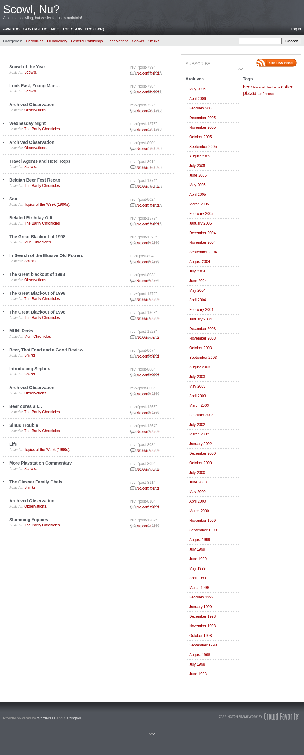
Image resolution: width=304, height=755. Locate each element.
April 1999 (197, 578)
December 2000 (202, 453)
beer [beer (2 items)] (247, 86)
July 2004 (197, 271)
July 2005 (197, 166)
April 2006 (197, 99)
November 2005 (202, 127)
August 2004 (199, 262)
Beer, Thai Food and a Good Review (46, 349)
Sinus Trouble (23, 425)
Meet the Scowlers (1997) (77, 29)
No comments (147, 73)
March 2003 (199, 405)
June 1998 (198, 674)
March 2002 (199, 434)
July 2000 (197, 472)
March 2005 (199, 204)
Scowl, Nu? (31, 9)
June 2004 (198, 281)
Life (13, 444)
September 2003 (203, 357)
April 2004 (197, 300)
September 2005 (203, 146)
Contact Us (35, 29)
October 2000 (200, 463)
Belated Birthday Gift (30, 217)
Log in (296, 29)
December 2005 (202, 118)
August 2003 (199, 367)
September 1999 (203, 530)
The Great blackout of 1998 (37, 274)
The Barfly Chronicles (42, 129)
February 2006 (201, 108)
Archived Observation (32, 104)
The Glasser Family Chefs (35, 481)
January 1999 (200, 607)
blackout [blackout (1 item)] (259, 87)
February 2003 (201, 415)
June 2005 (198, 175)
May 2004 (197, 290)
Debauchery (57, 41)
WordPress (46, 718)
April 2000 (197, 501)
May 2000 (197, 492)
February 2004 (201, 309)
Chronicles (34, 41)
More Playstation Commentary (40, 463)
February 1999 (201, 597)
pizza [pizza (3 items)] (249, 93)
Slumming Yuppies (28, 519)
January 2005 (200, 223)
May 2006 (197, 89)
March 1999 (199, 588)
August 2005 (199, 156)
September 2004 (203, 252)
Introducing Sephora (30, 368)
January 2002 (200, 444)
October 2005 (200, 137)
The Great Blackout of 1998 (37, 236)
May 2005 (197, 185)
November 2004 (202, 242)
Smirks (153, 41)
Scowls (138, 41)
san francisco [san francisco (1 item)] (266, 94)
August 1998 (199, 655)
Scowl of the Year (27, 66)
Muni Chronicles (37, 242)
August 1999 (199, 540)
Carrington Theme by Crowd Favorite (259, 716)
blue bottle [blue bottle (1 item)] (273, 87)
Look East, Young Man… (34, 85)
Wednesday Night (27, 123)
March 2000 (199, 511)
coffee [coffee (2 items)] (287, 86)
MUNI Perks (21, 330)
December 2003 (202, 329)
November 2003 (202, 338)
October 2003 (200, 348)
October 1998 (200, 635)
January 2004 (200, 319)
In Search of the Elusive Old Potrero (46, 255)
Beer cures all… (25, 406)
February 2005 (201, 214)
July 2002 (197, 425)
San (13, 198)
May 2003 (197, 386)
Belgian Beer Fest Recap (34, 180)
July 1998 (197, 664)
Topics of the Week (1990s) (46, 204)
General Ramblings (87, 41)
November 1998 (202, 626)
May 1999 (197, 568)
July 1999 (197, 549)
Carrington (72, 718)
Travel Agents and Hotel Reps (39, 161)
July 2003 (197, 377)
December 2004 (202, 233)
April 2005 (197, 194)
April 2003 (197, 396)
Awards (11, 29)
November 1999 (202, 520)
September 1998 (203, 645)
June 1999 (198, 559)
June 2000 (198, 482)
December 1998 (202, 616)
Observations (118, 41)
